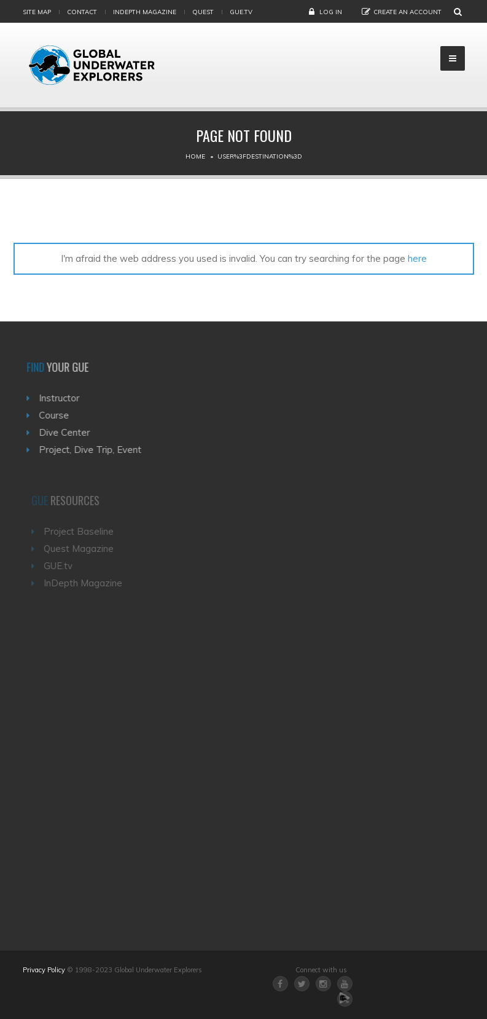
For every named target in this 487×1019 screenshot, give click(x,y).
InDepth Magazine (144, 12)
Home (195, 156)
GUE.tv (61, 566)
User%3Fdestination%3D (259, 156)
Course (57, 415)
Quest (203, 12)
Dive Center (67, 432)
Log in (330, 12)
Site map (37, 12)
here (417, 258)
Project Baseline (82, 531)
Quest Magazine (82, 548)
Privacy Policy (44, 970)
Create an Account (407, 12)
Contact (82, 12)
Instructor (62, 398)
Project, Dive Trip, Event (93, 449)
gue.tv (241, 12)
